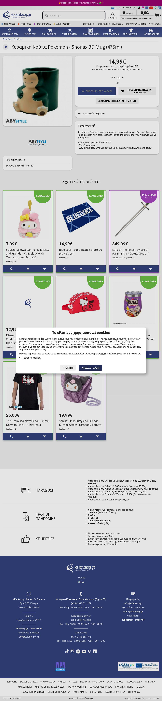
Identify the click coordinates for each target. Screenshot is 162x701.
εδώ (103, 353)
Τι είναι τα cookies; (31, 357)
